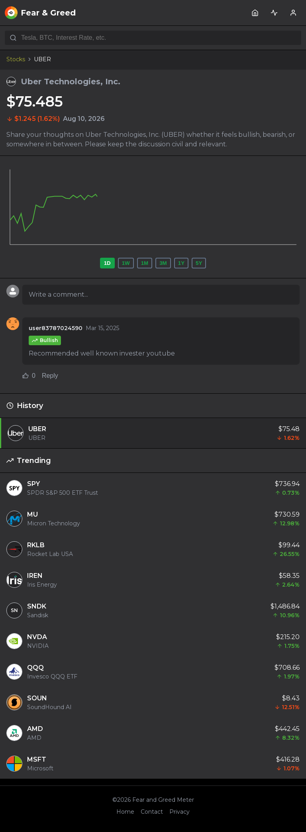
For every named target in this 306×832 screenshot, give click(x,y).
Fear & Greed (40, 12)
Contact (152, 811)
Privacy (179, 811)
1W (126, 263)
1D (107, 263)
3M (163, 263)
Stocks (15, 59)
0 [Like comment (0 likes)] (28, 375)
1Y (181, 263)
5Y (199, 263)
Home (125, 811)
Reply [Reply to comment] (50, 375)
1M (145, 263)
